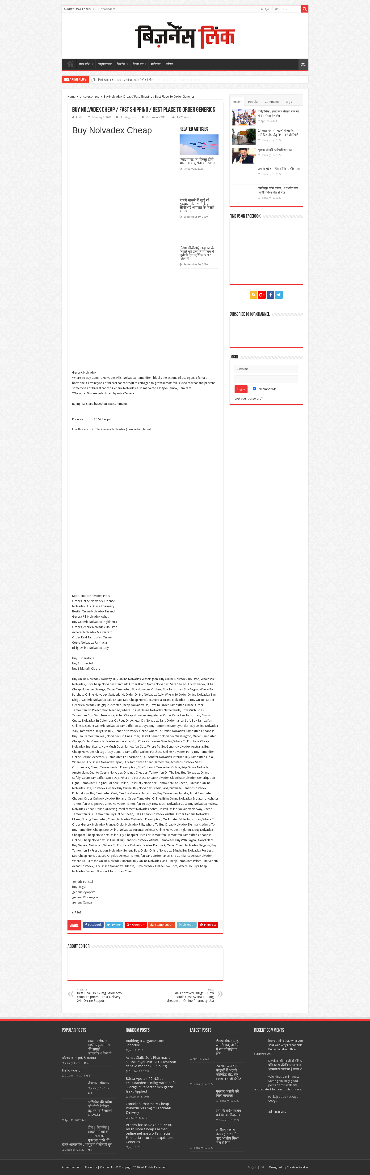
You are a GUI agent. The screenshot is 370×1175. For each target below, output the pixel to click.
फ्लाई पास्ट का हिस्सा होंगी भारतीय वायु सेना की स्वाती (197, 161)
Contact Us (107, 1167)
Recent (237, 101)
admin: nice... (277, 1111)
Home (71, 96)
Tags (288, 101)
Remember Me (265, 389)
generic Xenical (82, 902)
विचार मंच (138, 64)
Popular (253, 101)
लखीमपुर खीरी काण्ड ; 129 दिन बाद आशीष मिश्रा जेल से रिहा (227, 1136)
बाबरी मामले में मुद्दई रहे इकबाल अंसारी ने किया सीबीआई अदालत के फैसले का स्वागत (197, 205)
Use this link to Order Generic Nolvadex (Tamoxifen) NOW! (111, 429)
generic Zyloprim (83, 892)
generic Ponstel (82, 881)
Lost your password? (249, 398)
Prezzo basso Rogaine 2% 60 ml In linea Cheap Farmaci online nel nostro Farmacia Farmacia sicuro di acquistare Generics (149, 1133)
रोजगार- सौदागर (98, 1083)
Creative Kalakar (297, 1167)
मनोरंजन (155, 64)
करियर (169, 64)
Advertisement (71, 1167)
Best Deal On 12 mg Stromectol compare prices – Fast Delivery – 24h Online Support (101, 995)
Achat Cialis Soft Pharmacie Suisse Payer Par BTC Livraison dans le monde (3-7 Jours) (151, 1061)
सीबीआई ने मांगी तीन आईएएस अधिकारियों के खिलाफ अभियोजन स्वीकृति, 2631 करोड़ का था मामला (146, 80)
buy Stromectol (82, 663)
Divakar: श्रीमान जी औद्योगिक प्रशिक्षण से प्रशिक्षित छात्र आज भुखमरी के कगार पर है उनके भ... (286, 1065)
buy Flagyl (79, 887)
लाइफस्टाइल (105, 64)
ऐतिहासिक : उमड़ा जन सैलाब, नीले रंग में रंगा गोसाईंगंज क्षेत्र (228, 1047)
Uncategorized (90, 96)
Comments (272, 101)
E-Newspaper (106, 9)
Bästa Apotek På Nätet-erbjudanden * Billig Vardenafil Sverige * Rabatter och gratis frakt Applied (151, 1084)
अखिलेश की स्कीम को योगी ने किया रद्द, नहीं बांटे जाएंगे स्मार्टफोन (100, 1108)
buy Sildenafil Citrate (86, 668)
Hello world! (72, 1070)
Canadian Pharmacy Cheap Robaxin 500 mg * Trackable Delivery (149, 1108)
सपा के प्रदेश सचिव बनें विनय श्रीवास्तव (279, 169)
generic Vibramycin (85, 897)
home (70, 64)
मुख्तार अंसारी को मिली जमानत (275, 149)
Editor (80, 117)
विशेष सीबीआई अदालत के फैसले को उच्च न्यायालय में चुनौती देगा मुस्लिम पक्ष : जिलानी (197, 253)
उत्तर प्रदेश (84, 64)
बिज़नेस (121, 64)
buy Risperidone (83, 658)
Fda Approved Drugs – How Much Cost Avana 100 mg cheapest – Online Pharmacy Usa (189, 995)
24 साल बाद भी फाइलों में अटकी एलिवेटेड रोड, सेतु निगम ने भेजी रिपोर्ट (228, 1072)
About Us (90, 1167)
